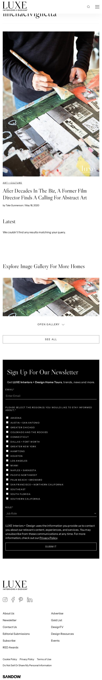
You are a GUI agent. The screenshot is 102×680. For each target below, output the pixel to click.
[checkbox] (51, 458)
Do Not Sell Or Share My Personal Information (27, 665)
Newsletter (9, 620)
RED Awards (10, 647)
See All (51, 339)
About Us (8, 613)
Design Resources (62, 633)
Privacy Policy (27, 659)
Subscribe (9, 640)
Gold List (56, 620)
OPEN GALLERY (51, 324)
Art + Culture (12, 183)
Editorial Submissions (16, 633)
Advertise (57, 613)
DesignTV (57, 627)
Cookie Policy (10, 659)
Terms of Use (44, 659)
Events (55, 640)
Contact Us (10, 627)
